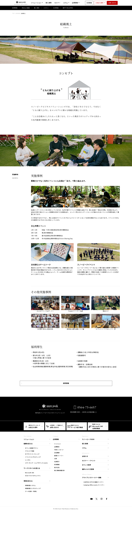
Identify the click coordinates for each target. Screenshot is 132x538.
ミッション (57, 465)
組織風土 (46, 8)
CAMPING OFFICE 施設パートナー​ (93, 503)
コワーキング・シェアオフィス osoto (36, 484)
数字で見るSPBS (68, 8)
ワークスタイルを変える (32, 489)
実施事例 (15, 174)
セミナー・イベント (89, 482)
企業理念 (56, 468)
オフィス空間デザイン (31, 469)
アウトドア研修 (29, 472)
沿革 (55, 480)
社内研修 (55, 8)
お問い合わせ (112, 3)
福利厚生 (15, 178)
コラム (84, 469)
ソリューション (29, 460)
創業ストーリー (58, 477)
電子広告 (56, 489)
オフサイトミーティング (32, 475)
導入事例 (85, 465)
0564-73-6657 (85, 428)
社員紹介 (56, 483)
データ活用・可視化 (31, 512)
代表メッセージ (58, 471)
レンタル (27, 481)
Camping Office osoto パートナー (93, 506)
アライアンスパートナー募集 (91, 499)
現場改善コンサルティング (33, 510)
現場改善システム (30, 507)
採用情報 (89, 3)
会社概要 (56, 474)
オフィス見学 (86, 486)
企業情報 (56, 460)
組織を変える (28, 465)
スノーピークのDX (88, 460)
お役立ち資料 (99, 3)
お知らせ (85, 477)
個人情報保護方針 (59, 492)
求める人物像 (26, 8)
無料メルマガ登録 (88, 490)
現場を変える (28, 502)
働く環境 (36, 8)
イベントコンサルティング (33, 478)
